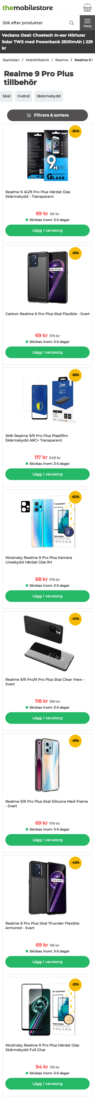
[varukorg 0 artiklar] (87, 7)
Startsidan (11, 60)
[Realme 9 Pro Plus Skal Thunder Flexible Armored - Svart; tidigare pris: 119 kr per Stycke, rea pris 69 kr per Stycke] (47, 895)
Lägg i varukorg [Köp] (47, 230)
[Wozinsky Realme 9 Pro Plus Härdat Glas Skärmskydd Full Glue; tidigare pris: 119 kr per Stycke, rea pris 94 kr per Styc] (47, 1017)
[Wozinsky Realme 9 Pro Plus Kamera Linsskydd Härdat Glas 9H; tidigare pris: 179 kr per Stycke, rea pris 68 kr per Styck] (47, 529)
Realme (61, 60)
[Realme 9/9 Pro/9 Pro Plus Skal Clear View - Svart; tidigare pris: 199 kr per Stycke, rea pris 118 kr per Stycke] (47, 651)
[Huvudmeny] (87, 22)
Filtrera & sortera (47, 115)
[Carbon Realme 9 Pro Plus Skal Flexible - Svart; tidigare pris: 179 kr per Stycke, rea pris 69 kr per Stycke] (47, 285)
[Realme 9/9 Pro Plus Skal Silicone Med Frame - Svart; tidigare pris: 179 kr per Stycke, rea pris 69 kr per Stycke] (47, 773)
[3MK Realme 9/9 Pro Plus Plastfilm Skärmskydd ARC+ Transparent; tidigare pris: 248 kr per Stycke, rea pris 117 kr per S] (47, 407)
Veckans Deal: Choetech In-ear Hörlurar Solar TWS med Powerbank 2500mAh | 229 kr (47, 42)
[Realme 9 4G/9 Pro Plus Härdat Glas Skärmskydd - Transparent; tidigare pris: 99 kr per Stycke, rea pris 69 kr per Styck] (47, 164)
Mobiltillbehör (37, 60)
